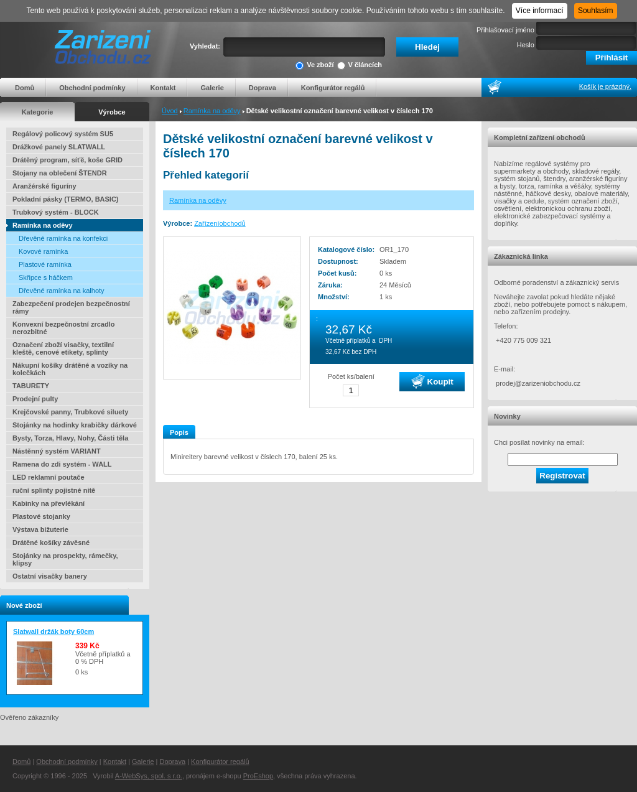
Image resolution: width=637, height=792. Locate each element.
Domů (24, 87)
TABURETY (30, 385)
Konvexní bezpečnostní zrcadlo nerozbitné (63, 327)
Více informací (540, 10)
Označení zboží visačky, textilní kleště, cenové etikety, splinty (63, 348)
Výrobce (111, 112)
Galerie (211, 87)
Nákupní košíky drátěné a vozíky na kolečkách (70, 368)
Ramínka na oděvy (212, 110)
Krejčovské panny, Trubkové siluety (70, 412)
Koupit (432, 381)
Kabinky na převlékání (48, 503)
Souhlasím (595, 10)
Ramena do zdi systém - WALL (62, 464)
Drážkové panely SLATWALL (58, 147)
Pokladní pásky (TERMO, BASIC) (65, 199)
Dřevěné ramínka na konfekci (63, 238)
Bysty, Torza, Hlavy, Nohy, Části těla (70, 438)
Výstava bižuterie (40, 529)
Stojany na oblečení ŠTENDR (59, 173)
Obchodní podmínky (92, 87)
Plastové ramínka (45, 264)
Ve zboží (314, 65)
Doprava (262, 87)
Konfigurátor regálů (333, 87)
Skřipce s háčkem (46, 277)
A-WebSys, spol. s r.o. (148, 776)
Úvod (170, 110)
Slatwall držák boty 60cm (53, 631)
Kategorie (37, 112)
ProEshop (258, 776)
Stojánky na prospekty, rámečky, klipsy (65, 559)
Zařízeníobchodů (220, 223)
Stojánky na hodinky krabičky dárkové (74, 425)
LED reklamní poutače (48, 477)
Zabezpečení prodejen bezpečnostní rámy (71, 307)
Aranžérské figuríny (44, 186)
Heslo (525, 45)
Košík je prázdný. (605, 86)
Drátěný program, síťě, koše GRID (67, 160)
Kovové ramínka (43, 251)
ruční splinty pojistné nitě (53, 490)
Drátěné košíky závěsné (51, 542)
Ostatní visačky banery (49, 576)
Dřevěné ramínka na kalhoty (62, 290)
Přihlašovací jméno (505, 30)
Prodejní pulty (35, 399)
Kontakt (163, 87)
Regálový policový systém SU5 (62, 133)
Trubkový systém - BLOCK (55, 212)
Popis (179, 432)
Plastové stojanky (41, 516)
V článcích (359, 65)
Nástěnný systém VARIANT (56, 451)
